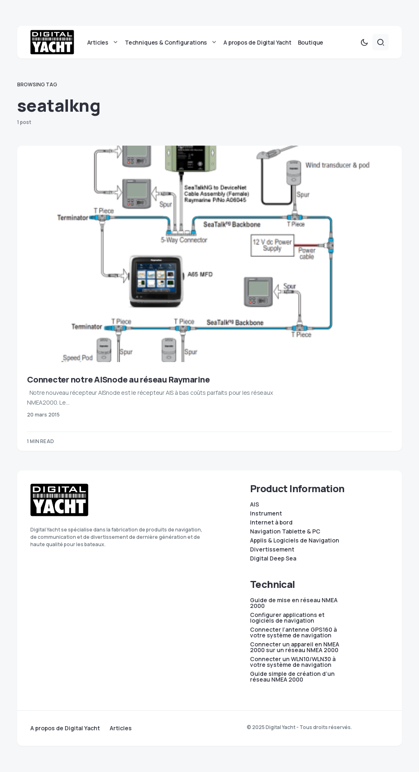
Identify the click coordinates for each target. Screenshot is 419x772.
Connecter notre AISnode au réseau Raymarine (118, 379)
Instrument (266, 513)
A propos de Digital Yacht (65, 728)
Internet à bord (271, 522)
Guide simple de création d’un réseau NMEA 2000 (292, 676)
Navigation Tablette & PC (285, 531)
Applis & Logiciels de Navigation (294, 540)
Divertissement (272, 549)
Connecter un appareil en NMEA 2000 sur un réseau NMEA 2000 (294, 647)
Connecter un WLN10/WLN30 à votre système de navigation (293, 662)
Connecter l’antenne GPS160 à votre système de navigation (293, 632)
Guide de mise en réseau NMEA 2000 (294, 603)
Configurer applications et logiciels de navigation (287, 617)
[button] (364, 42)
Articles (121, 728)
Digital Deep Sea (273, 558)
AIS (254, 504)
